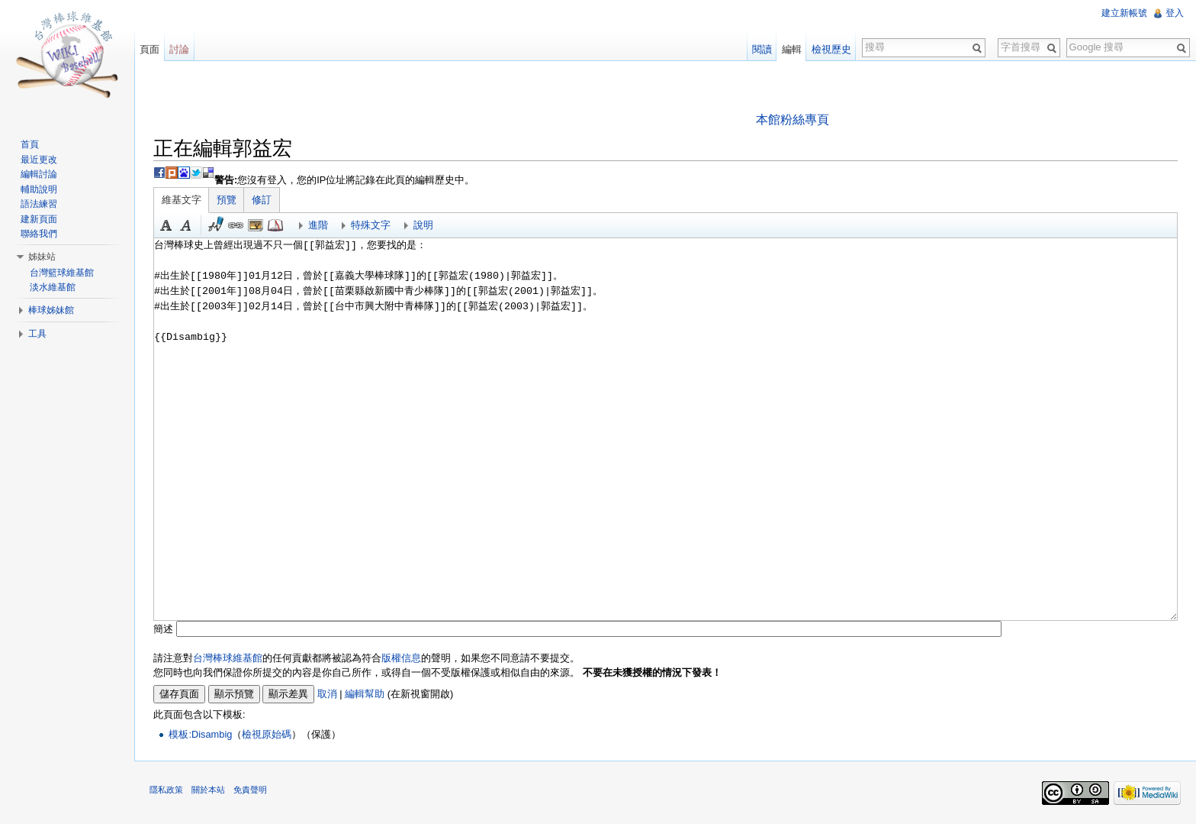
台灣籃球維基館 (62, 272)
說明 (423, 225)
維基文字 (181, 199)
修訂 (262, 199)
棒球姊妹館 (51, 310)
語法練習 (39, 204)
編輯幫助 (364, 694)
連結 (236, 225)
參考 (275, 225)
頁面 (149, 49)
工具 (37, 333)
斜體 (186, 225)
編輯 (792, 49)
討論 (179, 49)
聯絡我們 (39, 233)
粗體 (166, 225)
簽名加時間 (216, 225)
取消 (327, 694)
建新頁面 (39, 219)
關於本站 (208, 789)
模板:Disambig (200, 734)
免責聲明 (250, 789)
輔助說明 (39, 189)
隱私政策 (166, 789)
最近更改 (39, 159)
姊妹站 (42, 256)
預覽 (226, 199)
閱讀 (762, 49)
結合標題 (255, 225)
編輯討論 (39, 174)
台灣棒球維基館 (227, 658)
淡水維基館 (53, 287)
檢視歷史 (831, 49)
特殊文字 (371, 225)
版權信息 (401, 658)
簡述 (163, 629)
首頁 (30, 144)
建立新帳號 (1124, 13)
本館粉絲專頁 (792, 119)
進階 (318, 225)
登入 (1174, 13)
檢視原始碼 (266, 734)
